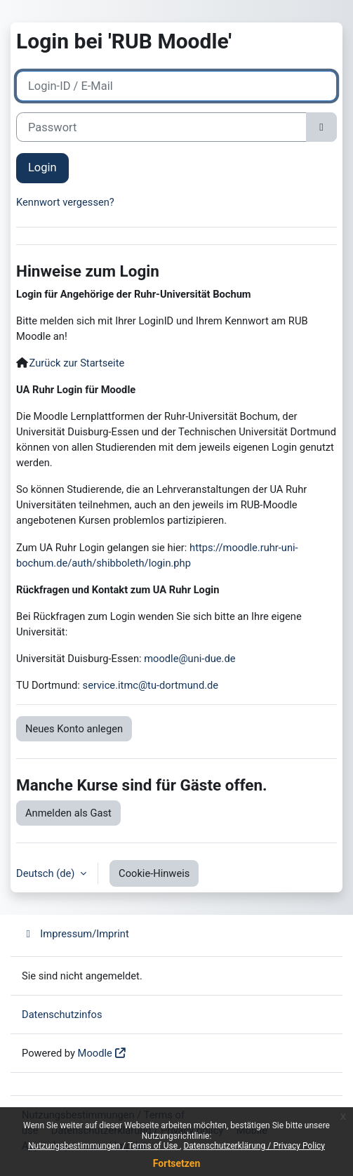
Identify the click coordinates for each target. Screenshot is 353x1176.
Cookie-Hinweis (154, 873)
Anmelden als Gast (68, 813)
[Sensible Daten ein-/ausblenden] (321, 127)
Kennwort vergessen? (65, 202)
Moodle (95, 1053)
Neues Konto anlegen (74, 728)
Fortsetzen (177, 1163)
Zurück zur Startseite (77, 363)
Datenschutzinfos (62, 1014)
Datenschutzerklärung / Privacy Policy (254, 1146)
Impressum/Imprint (75, 933)
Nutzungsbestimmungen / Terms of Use (104, 1146)
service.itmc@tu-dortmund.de (151, 685)
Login (42, 167)
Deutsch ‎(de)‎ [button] (46, 873)
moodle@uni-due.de (189, 658)
